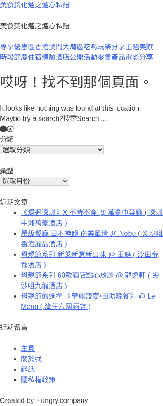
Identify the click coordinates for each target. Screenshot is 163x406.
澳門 (56, 46)
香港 (42, 46)
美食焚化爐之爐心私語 (35, 5)
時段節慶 (14, 57)
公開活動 (83, 57)
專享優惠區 (17, 46)
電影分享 (139, 57)
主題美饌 (139, 46)
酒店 (63, 57)
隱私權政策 (38, 379)
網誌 (28, 369)
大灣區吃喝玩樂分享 (94, 46)
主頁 (28, 348)
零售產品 (111, 57)
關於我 (31, 358)
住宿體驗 (42, 57)
